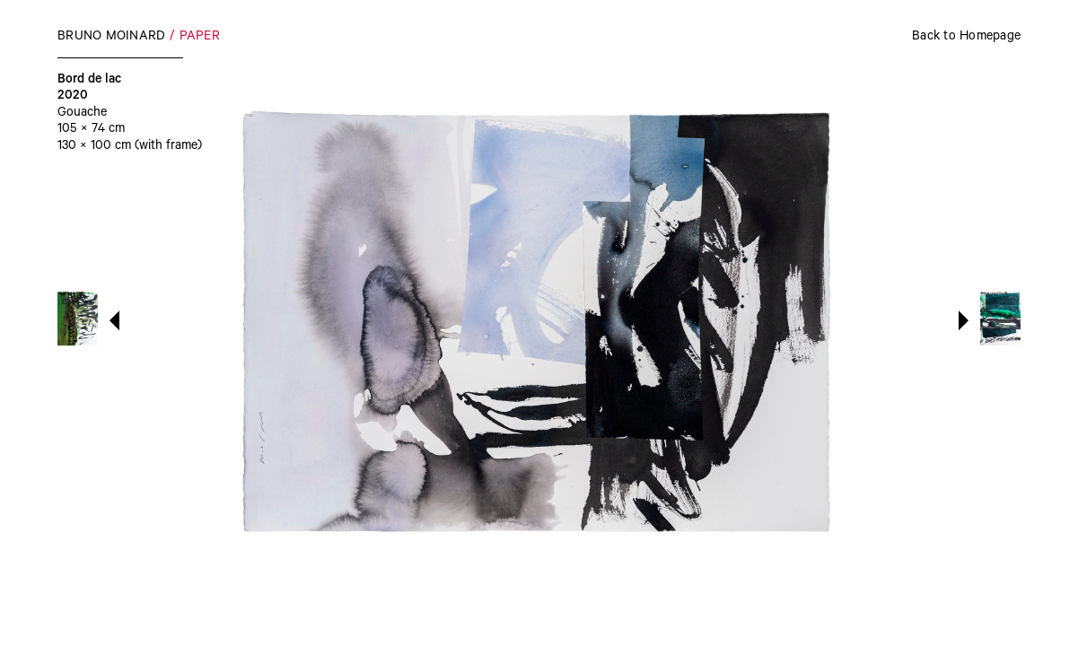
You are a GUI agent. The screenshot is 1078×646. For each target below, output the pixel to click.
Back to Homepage (966, 38)
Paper (200, 38)
